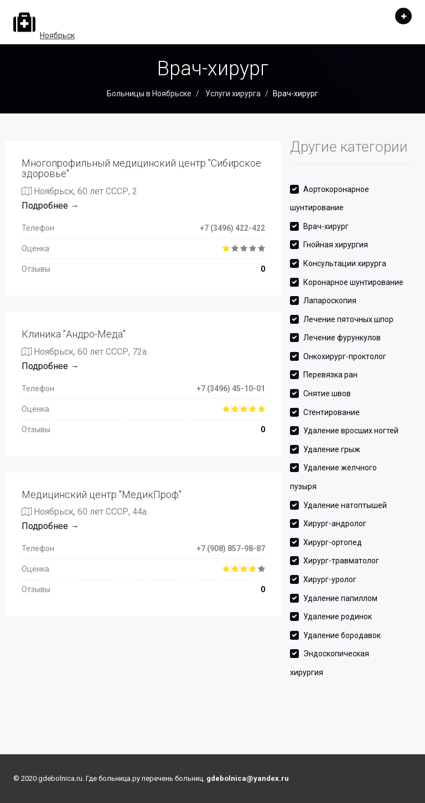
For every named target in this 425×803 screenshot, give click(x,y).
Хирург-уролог (329, 579)
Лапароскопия (329, 300)
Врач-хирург (326, 226)
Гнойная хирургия (335, 244)
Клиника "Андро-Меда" (74, 334)
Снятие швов (327, 393)
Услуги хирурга (232, 93)
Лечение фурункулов (342, 337)
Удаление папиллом (340, 598)
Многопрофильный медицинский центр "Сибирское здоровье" (141, 168)
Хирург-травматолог (341, 560)
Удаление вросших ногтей (350, 430)
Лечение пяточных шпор (348, 319)
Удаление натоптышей (345, 505)
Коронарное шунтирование (353, 282)
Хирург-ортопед (332, 542)
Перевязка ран (330, 374)
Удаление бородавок (342, 635)
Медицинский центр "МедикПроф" (102, 494)
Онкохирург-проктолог (344, 356)
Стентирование (331, 412)
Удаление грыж (331, 449)
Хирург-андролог (334, 523)
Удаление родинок (337, 616)
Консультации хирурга (344, 263)
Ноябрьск (57, 35)
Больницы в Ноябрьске (149, 93)
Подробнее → (50, 205)
